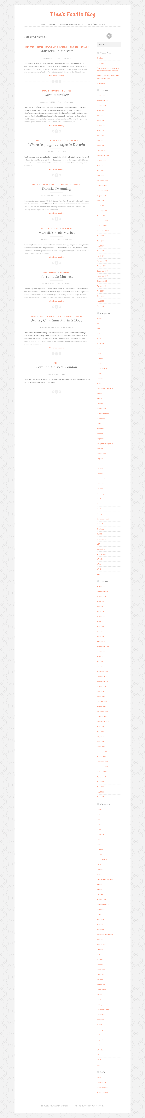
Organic (85, 47)
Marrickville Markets (56, 51)
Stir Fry (99, 514)
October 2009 (102, 226)
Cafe (37, 141)
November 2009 (102, 221)
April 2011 (100, 176)
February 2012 (102, 150)
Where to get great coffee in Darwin (56, 144)
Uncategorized (102, 539)
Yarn (98, 574)
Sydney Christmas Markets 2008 (56, 320)
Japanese (100, 429)
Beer (98, 328)
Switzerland (101, 524)
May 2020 (100, 115)
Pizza (98, 464)
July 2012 (100, 130)
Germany (100, 403)
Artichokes (101, 83)
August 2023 (101, 95)
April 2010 (100, 201)
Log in (99, 1077)
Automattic (97, 1106)
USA (98, 544)
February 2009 (102, 261)
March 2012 (101, 145)
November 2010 (102, 181)
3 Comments (67, 239)
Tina (58, 58)
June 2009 (100, 241)
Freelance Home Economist (71, 24)
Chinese (100, 358)
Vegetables (67, 228)
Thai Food (66, 91)
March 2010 (101, 206)
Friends (99, 398)
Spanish (100, 504)
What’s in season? (96, 24)
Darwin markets (57, 95)
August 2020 (101, 105)
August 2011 (101, 161)
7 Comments (66, 58)
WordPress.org (102, 1092)
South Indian (101, 499)
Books (99, 333)
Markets (74, 47)
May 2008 (100, 301)
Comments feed (102, 1087)
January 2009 (101, 266)
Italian (99, 423)
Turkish (99, 534)
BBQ (45, 272)
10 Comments (68, 152)
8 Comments (68, 102)
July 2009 (100, 236)
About (52, 24)
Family (99, 383)
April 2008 (100, 306)
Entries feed (101, 1082)
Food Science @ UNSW (105, 388)
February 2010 (102, 211)
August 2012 (101, 126)
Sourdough (101, 494)
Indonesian (101, 419)
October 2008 (102, 281)
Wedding (100, 559)
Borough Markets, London (56, 367)
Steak (99, 509)
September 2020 (103, 100)
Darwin (45, 91)
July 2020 (100, 110)
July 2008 (100, 291)
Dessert (44, 184)
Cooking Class (102, 368)
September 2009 (103, 231)
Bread (33, 316)
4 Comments (66, 283)
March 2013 (101, 120)
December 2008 (102, 271)
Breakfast (29, 47)
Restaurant (101, 479)
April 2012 (100, 141)
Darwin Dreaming (56, 188)
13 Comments (68, 327)
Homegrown (101, 408)
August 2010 (101, 196)
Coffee (40, 47)
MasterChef (101, 454)
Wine (99, 564)
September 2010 (103, 191)
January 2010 (101, 216)
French (99, 393)
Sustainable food (103, 519)
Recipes (100, 474)
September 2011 (103, 156)
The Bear (100, 58)
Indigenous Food (54, 316)
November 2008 (102, 276)
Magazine (100, 439)
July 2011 (100, 166)
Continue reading (61, 75)
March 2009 (101, 256)
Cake (99, 353)
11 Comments (68, 196)
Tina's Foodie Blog (72, 14)
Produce (55, 228)
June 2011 (100, 171)
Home (42, 24)
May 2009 (100, 246)
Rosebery (100, 484)
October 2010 (102, 186)
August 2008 (101, 286)
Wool (99, 569)
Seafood (100, 489)
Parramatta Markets (56, 276)
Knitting (100, 434)
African (99, 318)
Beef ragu (100, 63)
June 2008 (100, 296)
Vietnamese (101, 554)
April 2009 (100, 251)
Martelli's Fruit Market (56, 232)
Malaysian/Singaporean (56, 47)
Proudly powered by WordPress (56, 1106)
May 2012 (100, 135)
